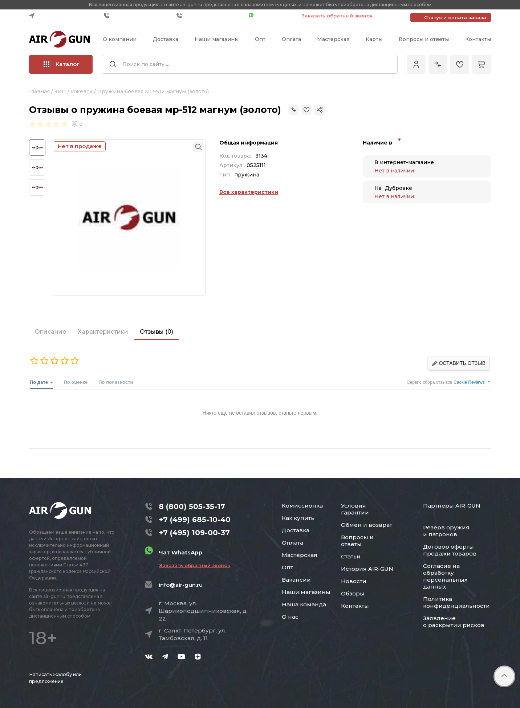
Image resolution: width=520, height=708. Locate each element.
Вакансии (296, 579)
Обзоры (353, 593)
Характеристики (103, 331)
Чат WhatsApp (271, 16)
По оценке (76, 382)
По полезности (115, 382)
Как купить (298, 517)
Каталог (62, 64)
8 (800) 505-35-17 (192, 506)
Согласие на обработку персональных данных (445, 576)
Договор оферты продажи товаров (449, 550)
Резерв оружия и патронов (446, 531)
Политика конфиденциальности (456, 602)
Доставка (165, 39)
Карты (374, 39)
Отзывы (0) (156, 331)
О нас (290, 616)
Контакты (478, 39)
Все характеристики (248, 192)
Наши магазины (217, 39)
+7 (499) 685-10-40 (138, 16)
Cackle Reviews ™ (472, 382)
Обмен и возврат (366, 524)
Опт (260, 39)
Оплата (291, 39)
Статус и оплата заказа (455, 17)
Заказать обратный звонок (337, 16)
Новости (353, 581)
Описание (50, 331)
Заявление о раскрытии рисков (453, 621)
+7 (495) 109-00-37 (210, 16)
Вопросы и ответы (424, 39)
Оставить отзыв (459, 363)
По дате (41, 384)
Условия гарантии (355, 509)
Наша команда (304, 604)
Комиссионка (302, 505)
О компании (120, 39)
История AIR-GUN (367, 568)
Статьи (351, 556)
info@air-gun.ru (181, 584)
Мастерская (333, 39)
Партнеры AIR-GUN (451, 505)
